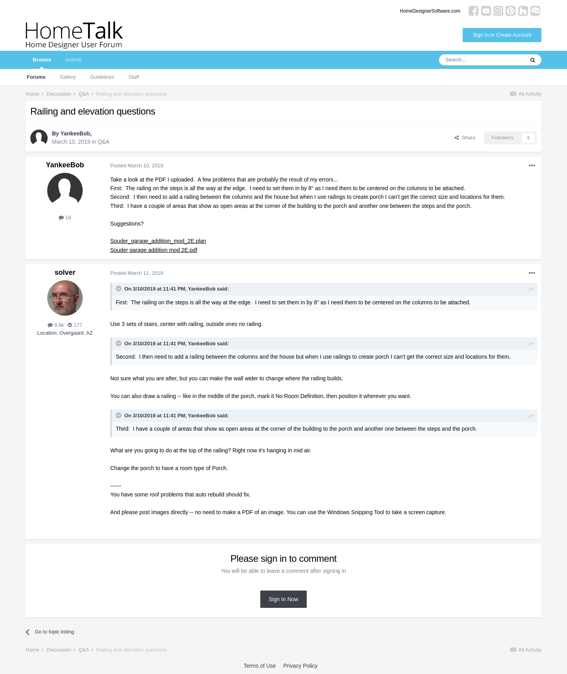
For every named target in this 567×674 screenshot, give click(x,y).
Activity (73, 60)
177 (75, 325)
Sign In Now (283, 599)
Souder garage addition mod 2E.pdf (153, 250)
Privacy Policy (300, 666)
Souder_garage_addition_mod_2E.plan (158, 241)
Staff (133, 77)
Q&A (103, 142)
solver (64, 272)
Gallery (68, 77)
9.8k (56, 325)
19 (65, 217)
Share (464, 138)
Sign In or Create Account (502, 35)
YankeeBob (75, 133)
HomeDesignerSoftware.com (430, 11)
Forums (36, 77)
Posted (136, 165)
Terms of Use (259, 666)
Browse (42, 63)
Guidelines (102, 77)
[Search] (481, 59)
